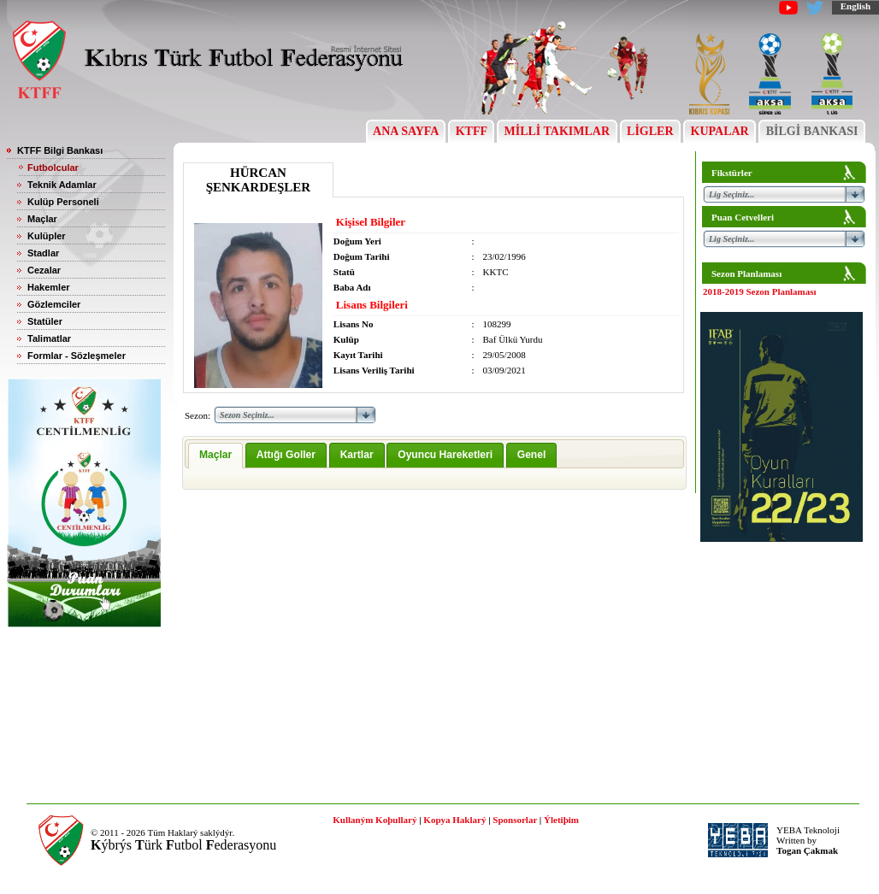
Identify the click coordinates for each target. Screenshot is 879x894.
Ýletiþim (561, 820)
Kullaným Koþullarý (374, 820)
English (855, 6)
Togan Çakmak (807, 850)
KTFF (471, 131)
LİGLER (650, 131)
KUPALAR (719, 131)
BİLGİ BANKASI (812, 131)
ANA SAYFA (405, 131)
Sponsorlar (515, 820)
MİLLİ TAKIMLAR (557, 131)
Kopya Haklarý (454, 820)
